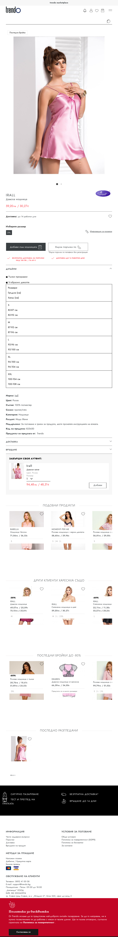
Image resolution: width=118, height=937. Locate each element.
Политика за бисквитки (72, 842)
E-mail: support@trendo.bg (18, 884)
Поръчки (10, 839)
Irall (16, 395)
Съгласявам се (23, 931)
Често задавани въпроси (18, 836)
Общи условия (69, 836)
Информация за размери (101, 231)
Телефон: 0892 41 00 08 (18, 881)
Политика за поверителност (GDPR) (78, 839)
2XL (9, 232)
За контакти (67, 845)
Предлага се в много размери (64, 691)
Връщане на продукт (16, 845)
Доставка (10, 842)
